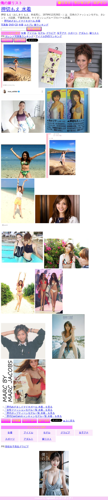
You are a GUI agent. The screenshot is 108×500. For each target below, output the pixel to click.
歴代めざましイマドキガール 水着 (22, 21)
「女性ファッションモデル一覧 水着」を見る (28, 410)
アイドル (32, 33)
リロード (7, 40)
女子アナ (62, 33)
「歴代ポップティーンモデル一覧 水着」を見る (29, 413)
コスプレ (28, 24)
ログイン (99, 2)
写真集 (4, 24)
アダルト (83, 33)
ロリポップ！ (66, 498)
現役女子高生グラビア (17, 446)
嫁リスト (64, 2)
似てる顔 (20, 40)
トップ (6, 420)
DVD (11, 24)
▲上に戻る (69, 420)
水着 (21, 24)
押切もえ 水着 (16, 9)
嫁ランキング (41, 24)
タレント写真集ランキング (19, 36)
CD (16, 24)
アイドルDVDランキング (48, 36)
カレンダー (29, 420)
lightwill (50, 498)
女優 (23, 33)
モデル (41, 33)
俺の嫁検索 (34, 29)
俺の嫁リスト (11, 3)
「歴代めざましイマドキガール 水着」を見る (28, 407)
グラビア (51, 33)
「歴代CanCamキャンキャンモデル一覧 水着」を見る (33, 416)
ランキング (82, 2)
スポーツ (72, 33)
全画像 (16, 420)
